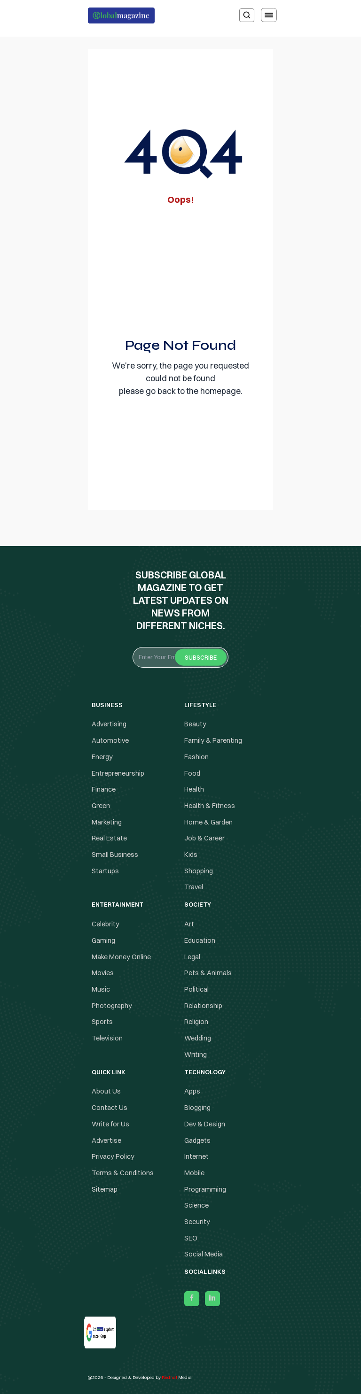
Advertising (109, 724)
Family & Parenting (213, 740)
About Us (106, 1091)
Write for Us (110, 1124)
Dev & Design (204, 1124)
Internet (196, 1156)
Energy (102, 757)
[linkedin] (212, 1298)
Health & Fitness (209, 805)
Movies (103, 973)
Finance (104, 789)
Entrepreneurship (118, 773)
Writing (195, 1054)
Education (199, 940)
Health (194, 789)
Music (101, 989)
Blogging (197, 1107)
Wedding (197, 1038)
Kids (190, 854)
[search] (246, 15)
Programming (205, 1189)
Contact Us (109, 1107)
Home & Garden (208, 822)
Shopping (198, 871)
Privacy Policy (113, 1156)
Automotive (110, 740)
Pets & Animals (208, 973)
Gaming (103, 940)
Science (196, 1205)
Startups (105, 871)
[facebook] (191, 1298)
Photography (112, 1005)
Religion (196, 1021)
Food (192, 773)
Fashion (196, 757)
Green (101, 805)
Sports (102, 1021)
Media (177, 1377)
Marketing (107, 822)
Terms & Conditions (123, 1173)
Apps (192, 1091)
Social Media (203, 1254)
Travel (193, 887)
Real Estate (109, 838)
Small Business (115, 854)
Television (107, 1038)
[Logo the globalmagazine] (121, 15)
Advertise (106, 1140)
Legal (192, 957)
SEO (190, 1238)
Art (189, 924)
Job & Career (204, 838)
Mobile (194, 1173)
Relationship (203, 1005)
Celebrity (105, 924)
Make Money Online (121, 957)
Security (197, 1221)
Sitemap (105, 1189)
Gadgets (197, 1140)
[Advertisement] (180, 269)
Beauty (195, 724)
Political (196, 989)
